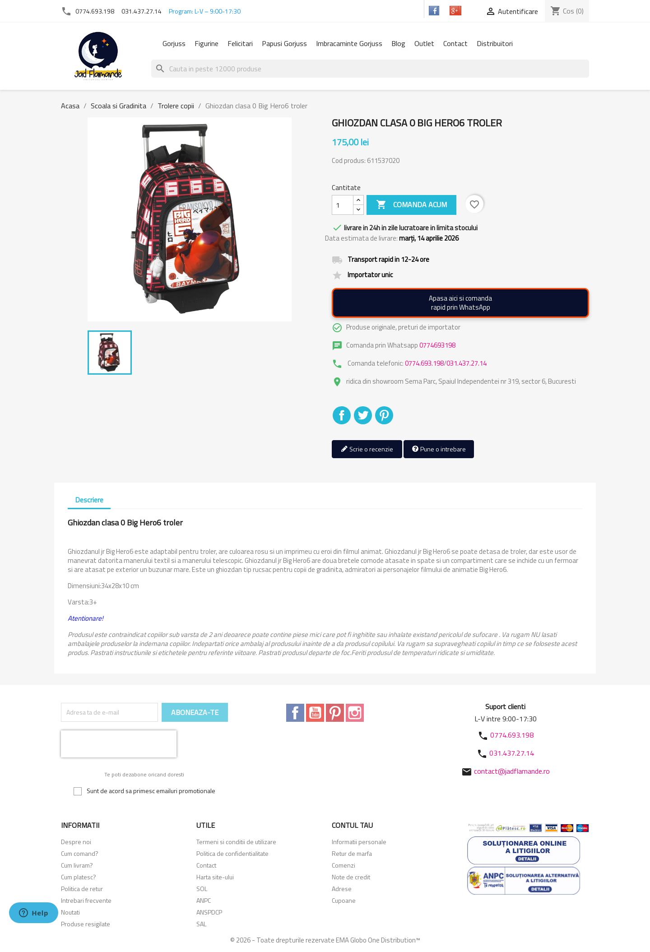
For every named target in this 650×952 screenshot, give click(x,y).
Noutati (70, 912)
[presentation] (118, 743)
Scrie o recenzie (367, 449)
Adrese (342, 888)
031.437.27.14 (141, 11)
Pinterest (384, 415)
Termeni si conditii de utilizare (236, 841)
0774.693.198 (94, 11)
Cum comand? (79, 853)
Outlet (424, 43)
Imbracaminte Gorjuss (349, 43)
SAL (201, 924)
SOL (201, 888)
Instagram (355, 713)
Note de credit (351, 877)
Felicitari (240, 43)
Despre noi (76, 841)
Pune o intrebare (439, 449)
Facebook (295, 713)
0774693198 (437, 345)
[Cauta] (370, 69)
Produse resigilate (85, 924)
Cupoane (344, 900)
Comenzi (343, 865)
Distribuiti (342, 415)
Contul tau (352, 825)
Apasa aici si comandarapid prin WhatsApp (460, 302)
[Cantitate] (342, 205)
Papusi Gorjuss (284, 43)
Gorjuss (174, 43)
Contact (455, 43)
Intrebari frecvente (86, 900)
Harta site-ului (215, 877)
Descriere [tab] (89, 499)
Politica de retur (82, 888)
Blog (398, 43)
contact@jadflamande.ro (512, 771)
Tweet (363, 415)
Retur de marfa (352, 853)
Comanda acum (411, 205)
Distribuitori (495, 43)
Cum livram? (77, 865)
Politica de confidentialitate (232, 853)
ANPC (203, 900)
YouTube (315, 713)
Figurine (206, 43)
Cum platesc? (78, 877)
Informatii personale (359, 841)
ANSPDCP (209, 912)
